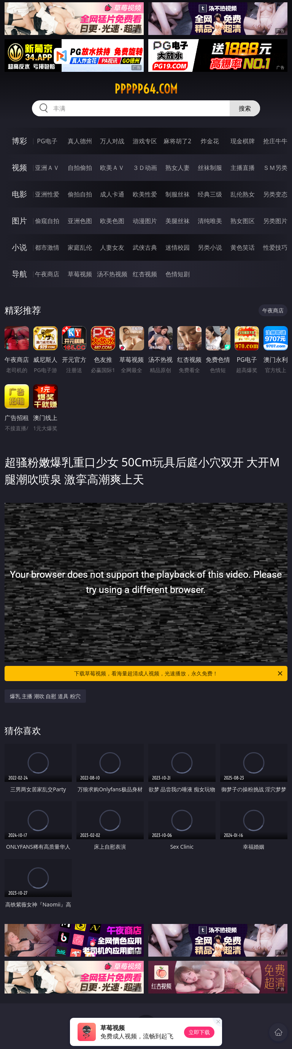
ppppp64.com (146, 89)
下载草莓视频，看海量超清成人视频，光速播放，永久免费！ (179, 673)
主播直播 (242, 167)
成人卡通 (112, 194)
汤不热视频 (112, 274)
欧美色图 (112, 221)
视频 (19, 167)
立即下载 (199, 1032)
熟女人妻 (177, 167)
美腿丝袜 (177, 221)
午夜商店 (47, 274)
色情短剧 (177, 274)
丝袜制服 (210, 167)
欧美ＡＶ (112, 167)
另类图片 (275, 221)
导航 (19, 274)
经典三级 (210, 194)
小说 (19, 247)
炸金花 (210, 141)
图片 (19, 221)
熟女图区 (242, 221)
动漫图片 (145, 221)
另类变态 (275, 194)
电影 (19, 194)
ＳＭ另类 (275, 167)
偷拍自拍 (80, 194)
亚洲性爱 (47, 194)
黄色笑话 (242, 247)
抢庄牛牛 (275, 141)
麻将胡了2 (177, 141)
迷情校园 (177, 247)
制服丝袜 (177, 194)
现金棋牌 (242, 141)
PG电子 (47, 141)
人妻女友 (112, 247)
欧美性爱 (145, 194)
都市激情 (47, 247)
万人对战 (112, 141)
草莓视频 (80, 274)
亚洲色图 (80, 221)
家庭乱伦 (80, 247)
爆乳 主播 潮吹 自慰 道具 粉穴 (45, 696)
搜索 (245, 108)
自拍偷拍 (80, 167)
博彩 (19, 141)
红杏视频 (145, 274)
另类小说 (210, 247)
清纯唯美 (210, 221)
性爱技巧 (275, 247)
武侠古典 (145, 247)
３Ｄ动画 (145, 167)
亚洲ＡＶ (47, 167)
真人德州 (80, 141)
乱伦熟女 (242, 194)
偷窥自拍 (47, 221)
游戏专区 (145, 141)
